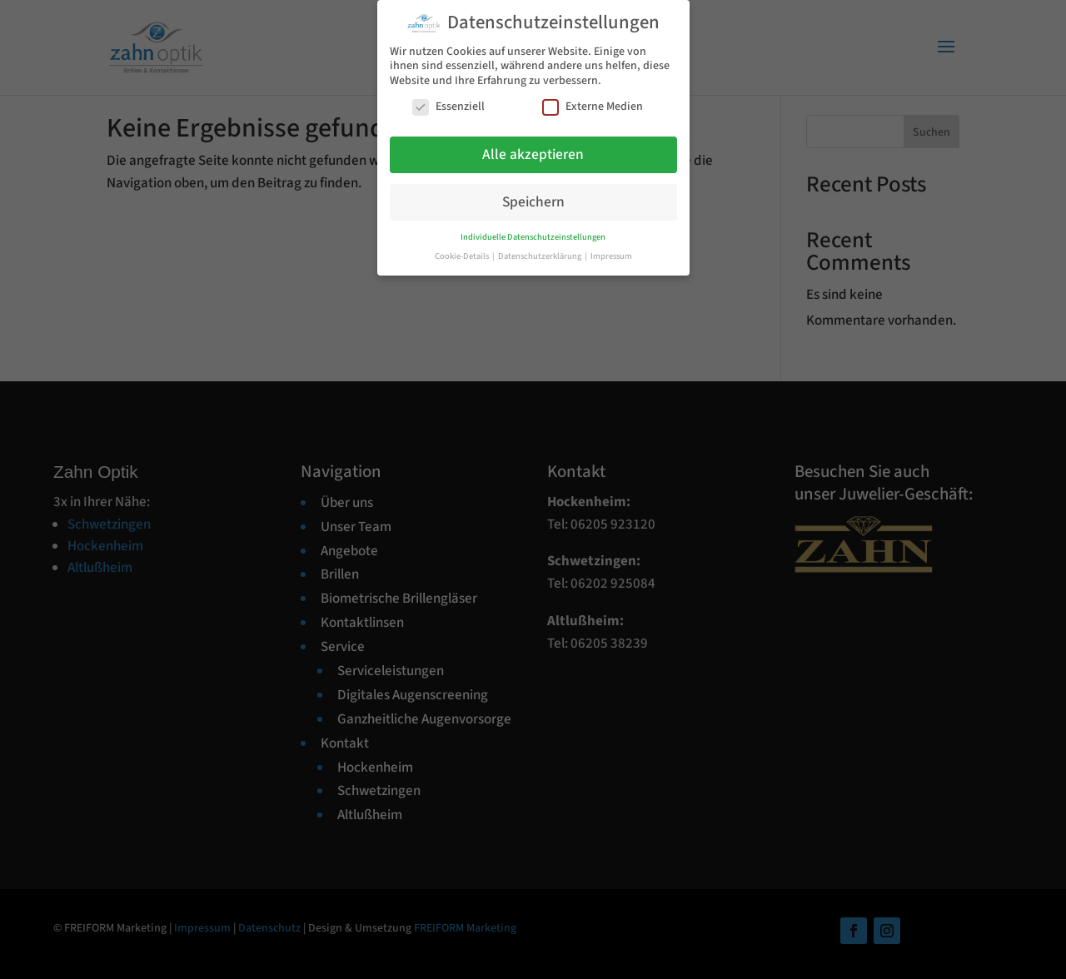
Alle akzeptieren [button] (533, 154)
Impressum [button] (611, 256)
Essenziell (448, 107)
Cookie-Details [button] (463, 256)
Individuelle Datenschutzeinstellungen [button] (533, 237)
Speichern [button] (533, 201)
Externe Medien (592, 107)
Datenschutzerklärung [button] (540, 256)
